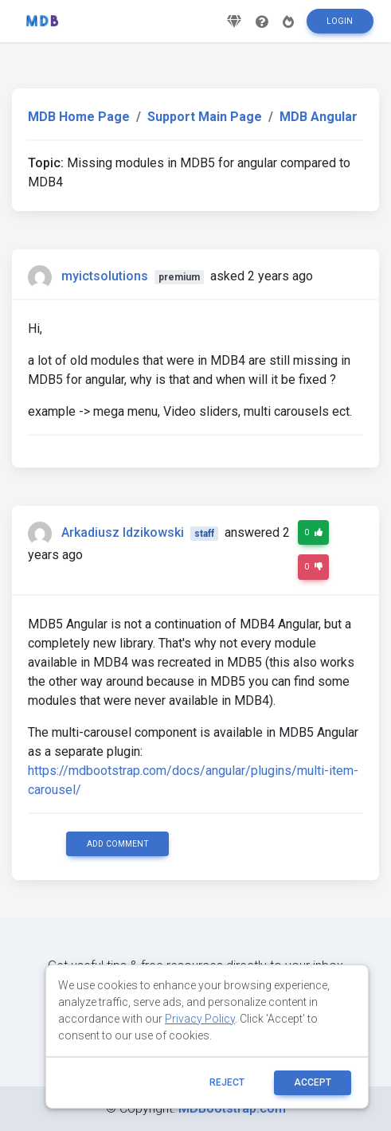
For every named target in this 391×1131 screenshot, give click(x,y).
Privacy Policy (200, 1018)
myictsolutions (104, 276)
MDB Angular (319, 116)
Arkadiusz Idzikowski (122, 532)
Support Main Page (204, 116)
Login (339, 21)
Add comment (118, 844)
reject (226, 1082)
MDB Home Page (79, 116)
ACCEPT (312, 1082)
